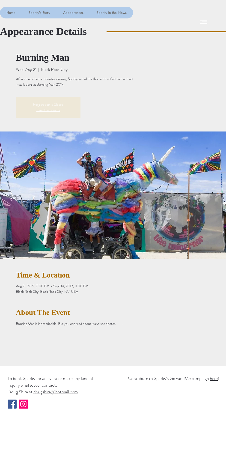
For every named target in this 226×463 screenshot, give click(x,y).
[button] (203, 22)
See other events (48, 110)
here (214, 378)
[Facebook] (12, 404)
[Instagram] (23, 404)
